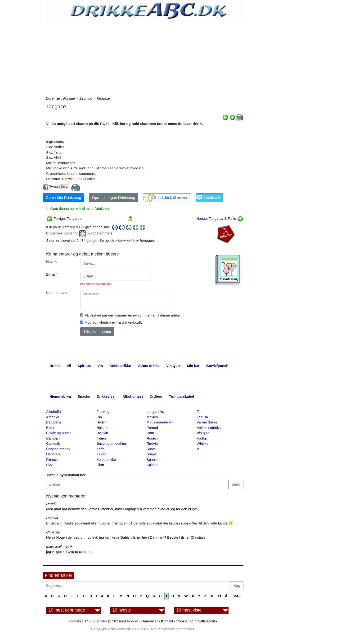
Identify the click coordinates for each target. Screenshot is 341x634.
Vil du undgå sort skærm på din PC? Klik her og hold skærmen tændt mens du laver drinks (124, 124)
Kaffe (100, 449)
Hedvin (102, 422)
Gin (99, 417)
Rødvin (152, 443)
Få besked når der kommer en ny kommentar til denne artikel (132, 315)
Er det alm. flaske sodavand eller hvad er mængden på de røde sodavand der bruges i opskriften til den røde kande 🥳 (139, 523)
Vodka (202, 438)
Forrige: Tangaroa (63, 218)
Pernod (152, 428)
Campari (53, 438)
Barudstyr (53, 422)
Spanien (153, 460)
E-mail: (52, 274)
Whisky (202, 443)
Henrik (51, 504)
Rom (150, 433)
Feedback (211, 198)
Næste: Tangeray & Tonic (219, 218)
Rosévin (153, 438)
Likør (100, 465)
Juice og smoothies (111, 443)
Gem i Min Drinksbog (63, 198)
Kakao (101, 454)
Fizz (49, 465)
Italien (101, 438)
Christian (53, 532)
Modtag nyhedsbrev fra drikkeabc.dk (113, 322)
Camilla (52, 518)
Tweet (54, 187)
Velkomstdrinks (209, 428)
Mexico (152, 417)
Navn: (51, 262)
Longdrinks (155, 411)
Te (199, 411)
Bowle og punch (59, 433)
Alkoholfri (53, 411)
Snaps (152, 454)
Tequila (202, 417)
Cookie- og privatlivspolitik (196, 621)
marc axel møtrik (59, 546)
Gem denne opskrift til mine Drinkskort (79, 209)
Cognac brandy (58, 449)
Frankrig (102, 411)
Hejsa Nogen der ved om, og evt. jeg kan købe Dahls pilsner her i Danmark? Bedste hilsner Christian (125, 537)
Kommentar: (56, 293)
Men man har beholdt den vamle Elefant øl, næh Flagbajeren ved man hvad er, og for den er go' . (122, 509)
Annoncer (150, 621)
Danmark (53, 454)
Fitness (52, 460)
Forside (69, 98)
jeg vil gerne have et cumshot (69, 552)
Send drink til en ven (171, 198)
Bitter (50, 428)
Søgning (85, 98)
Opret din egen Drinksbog (113, 198)
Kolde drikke (106, 460)
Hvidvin (102, 433)
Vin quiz (203, 433)
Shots (151, 449)
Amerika (52, 417)
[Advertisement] (144, 58)
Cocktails (53, 443)
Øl (198, 449)
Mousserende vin (160, 422)
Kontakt (167, 621)
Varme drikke (207, 422)
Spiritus (152, 465)
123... (236, 596)
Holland (102, 428)
